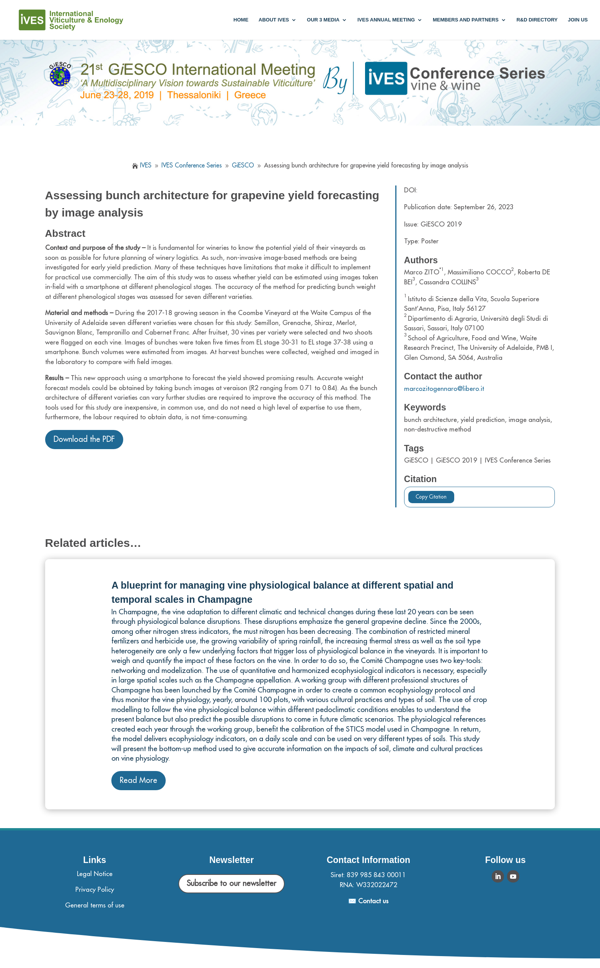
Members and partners (466, 20)
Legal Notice (94, 874)
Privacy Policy (94, 889)
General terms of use (94, 905)
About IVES (274, 20)
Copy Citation (431, 496)
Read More (138, 780)
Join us (578, 20)
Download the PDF (84, 439)
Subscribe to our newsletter (231, 883)
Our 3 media (323, 20)
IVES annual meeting (386, 20)
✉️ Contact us (368, 901)
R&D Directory (537, 20)
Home (240, 20)
